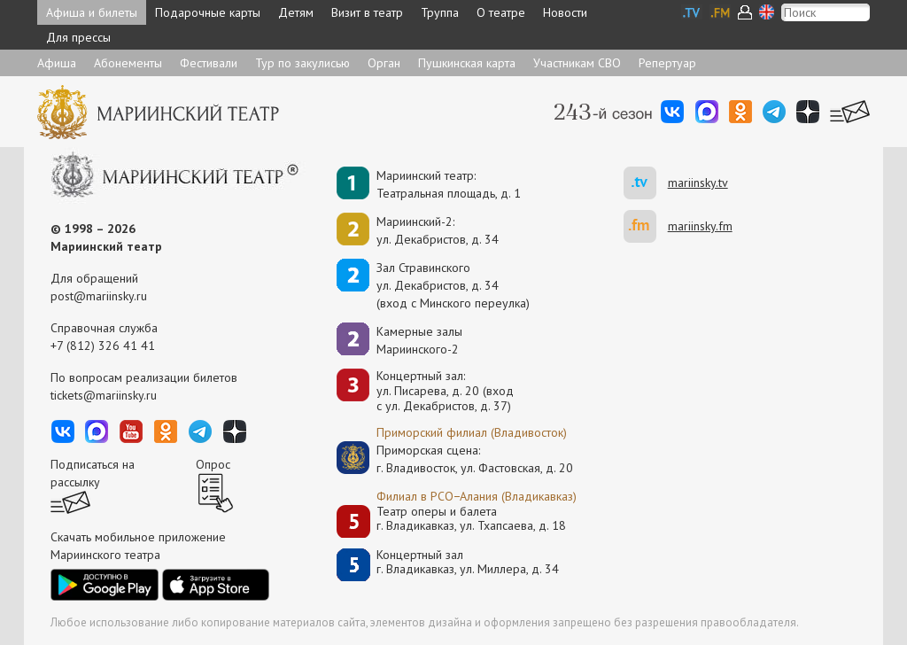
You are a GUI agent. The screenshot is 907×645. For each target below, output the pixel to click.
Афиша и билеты (91, 12)
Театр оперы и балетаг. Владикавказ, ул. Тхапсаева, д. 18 (471, 518)
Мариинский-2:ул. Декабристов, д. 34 (437, 230)
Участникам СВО (577, 63)
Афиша (56, 63)
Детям (296, 12)
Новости (565, 12)
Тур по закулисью (302, 63)
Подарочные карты (207, 12)
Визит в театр (367, 12)
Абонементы (128, 63)
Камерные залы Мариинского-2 (419, 340)
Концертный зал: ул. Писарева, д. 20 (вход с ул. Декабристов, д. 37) (445, 391)
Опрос (213, 464)
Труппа (440, 12)
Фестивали (208, 63)
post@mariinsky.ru (98, 296)
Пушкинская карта (467, 63)
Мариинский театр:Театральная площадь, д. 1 (448, 184)
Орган (384, 63)
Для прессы (78, 37)
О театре (501, 12)
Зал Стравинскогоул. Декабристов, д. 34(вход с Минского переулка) (453, 285)
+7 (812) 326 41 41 (102, 346)
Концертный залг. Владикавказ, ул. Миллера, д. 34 (467, 562)
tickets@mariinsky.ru (103, 395)
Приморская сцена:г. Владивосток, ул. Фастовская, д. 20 (456, 459)
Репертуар (667, 63)
